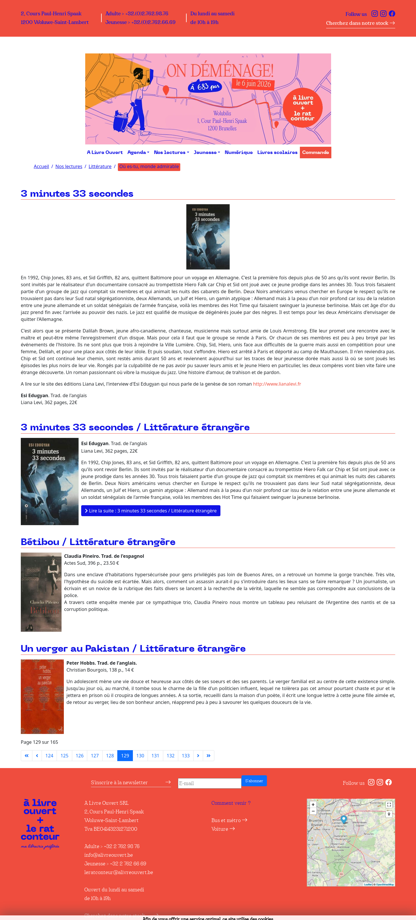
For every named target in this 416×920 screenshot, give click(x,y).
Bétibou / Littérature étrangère (98, 542)
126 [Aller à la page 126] (79, 755)
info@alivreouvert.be (108, 855)
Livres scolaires (277, 152)
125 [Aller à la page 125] (64, 755)
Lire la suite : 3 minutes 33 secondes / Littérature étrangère (151, 511)
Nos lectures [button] (169, 152)
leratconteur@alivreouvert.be (118, 872)
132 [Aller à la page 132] (170, 755)
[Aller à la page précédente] (37, 755)
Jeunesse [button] (205, 152)
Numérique (239, 152)
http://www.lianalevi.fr (277, 384)
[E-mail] (210, 783)
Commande (315, 152)
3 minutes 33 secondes (77, 194)
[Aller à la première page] (26, 755)
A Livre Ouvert (105, 152)
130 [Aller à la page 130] (140, 755)
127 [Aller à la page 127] (95, 755)
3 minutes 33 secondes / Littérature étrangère (135, 427)
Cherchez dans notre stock (360, 23)
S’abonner (254, 781)
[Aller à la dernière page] (208, 755)
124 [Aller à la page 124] (49, 755)
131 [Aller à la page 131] (155, 755)
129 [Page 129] (125, 755)
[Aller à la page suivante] (198, 755)
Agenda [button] (136, 152)
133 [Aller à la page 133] (186, 755)
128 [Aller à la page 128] (110, 755)
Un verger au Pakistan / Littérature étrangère (133, 649)
